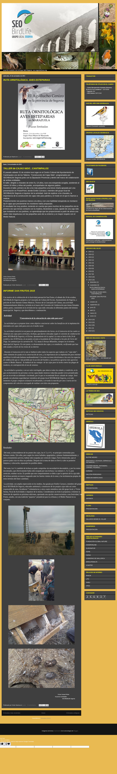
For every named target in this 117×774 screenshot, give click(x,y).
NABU (88, 582)
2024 (90, 254)
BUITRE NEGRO (91, 457)
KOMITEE (89, 565)
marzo (92, 313)
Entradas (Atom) (46, 718)
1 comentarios (31, 285)
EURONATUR (90, 548)
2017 (90, 274)
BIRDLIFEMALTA (91, 562)
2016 (90, 277)
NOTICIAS (89, 414)
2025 (90, 251)
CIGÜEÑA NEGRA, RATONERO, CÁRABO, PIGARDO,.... (96, 466)
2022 (90, 260)
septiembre (94, 305)
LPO (87, 579)
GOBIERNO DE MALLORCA (95, 558)
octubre (92, 302)
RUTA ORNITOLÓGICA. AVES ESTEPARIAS (26, 80)
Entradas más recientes (11, 713)
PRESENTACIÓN (91, 488)
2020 (90, 265)
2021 (90, 263)
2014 (90, 319)
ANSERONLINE (91, 545)
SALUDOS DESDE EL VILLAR (96, 519)
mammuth (57, 731)
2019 (90, 268)
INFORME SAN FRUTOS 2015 (19, 290)
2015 (90, 280)
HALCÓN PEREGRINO (93, 474)
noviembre (93, 285)
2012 (90, 325)
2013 (90, 322)
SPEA (88, 586)
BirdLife (88, 575)
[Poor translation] (7, 744)
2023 (90, 257)
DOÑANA (89, 471)
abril (91, 310)
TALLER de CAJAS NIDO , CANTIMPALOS (26, 168)
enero (92, 316)
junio (91, 307)
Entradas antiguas (73, 713)
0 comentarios (27, 157)
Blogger (75, 731)
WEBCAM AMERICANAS (94, 478)
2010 (90, 331)
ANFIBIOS (89, 498)
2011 (90, 328)
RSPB (88, 552)
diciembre (93, 282)
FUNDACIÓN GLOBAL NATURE (96, 541)
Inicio (43, 713)
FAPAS (88, 555)
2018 (90, 271)
